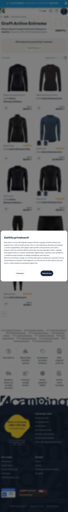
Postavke (20, 273)
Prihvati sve (46, 273)
